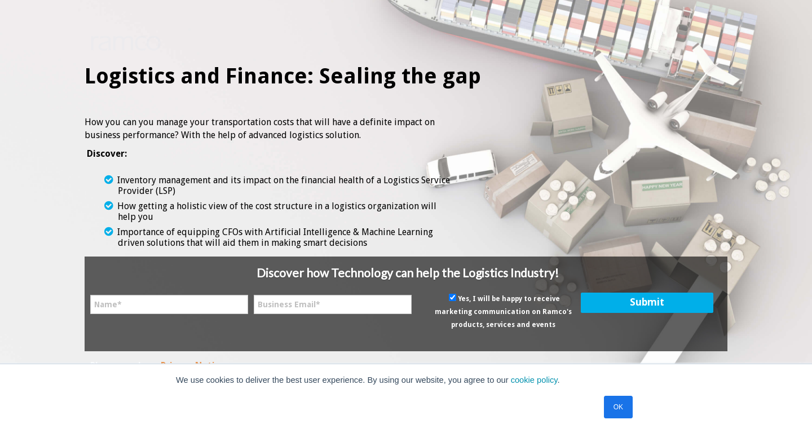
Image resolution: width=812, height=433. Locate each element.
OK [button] (618, 407)
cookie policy (534, 380)
